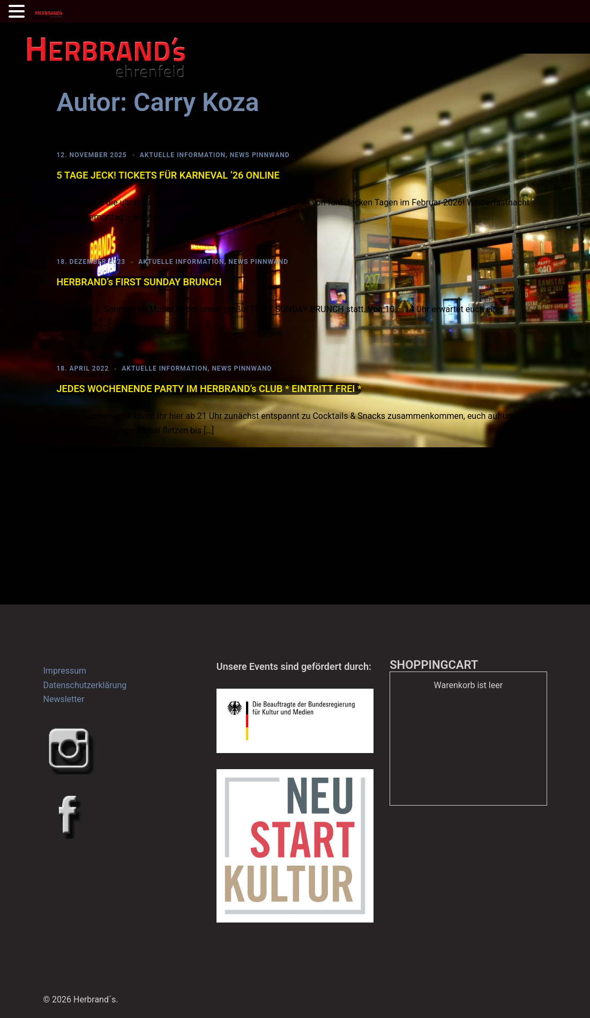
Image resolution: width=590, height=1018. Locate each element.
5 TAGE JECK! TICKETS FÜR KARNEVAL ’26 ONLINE (168, 175)
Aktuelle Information (183, 155)
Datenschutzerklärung (85, 685)
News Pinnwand (260, 155)
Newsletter (64, 699)
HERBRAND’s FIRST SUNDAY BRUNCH (139, 281)
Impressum (65, 671)
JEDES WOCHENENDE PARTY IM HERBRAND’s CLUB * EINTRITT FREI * (209, 388)
